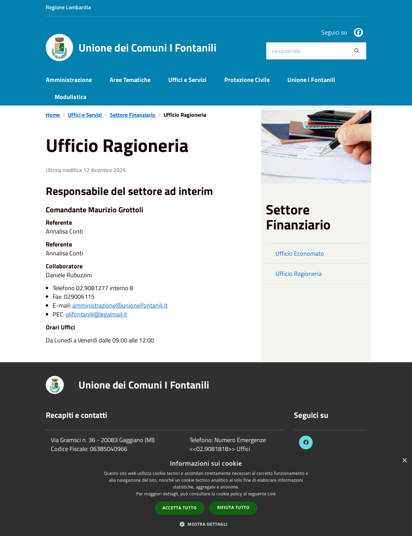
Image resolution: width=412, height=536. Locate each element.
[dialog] (206, 494)
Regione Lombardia (68, 7)
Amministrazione (69, 79)
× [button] (404, 460)
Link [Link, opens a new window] (272, 494)
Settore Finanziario (133, 115)
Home (53, 115)
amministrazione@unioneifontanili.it (120, 305)
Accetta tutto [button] (179, 508)
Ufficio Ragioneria (298, 273)
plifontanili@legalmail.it (96, 314)
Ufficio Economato (299, 253)
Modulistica (70, 96)
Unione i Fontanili (311, 79)
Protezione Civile (247, 79)
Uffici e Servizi (187, 79)
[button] (206, 524)
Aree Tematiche (130, 79)
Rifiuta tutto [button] (233, 507)
